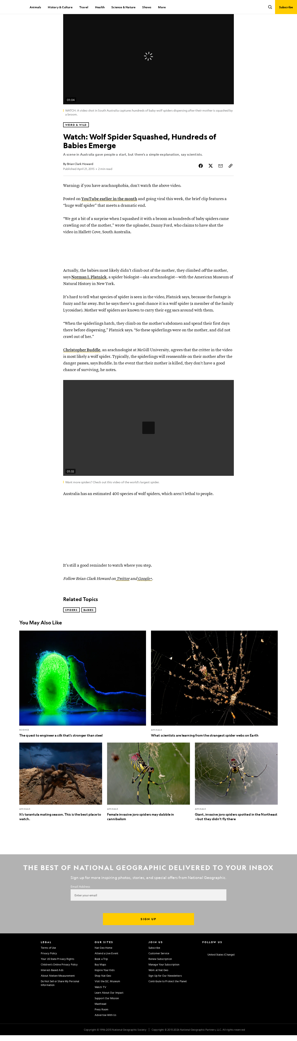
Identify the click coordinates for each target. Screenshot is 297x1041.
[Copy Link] (230, 179)
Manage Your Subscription (163, 978)
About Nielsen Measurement (58, 989)
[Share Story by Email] (220, 179)
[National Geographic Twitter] (220, 961)
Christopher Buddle (81, 364)
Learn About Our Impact (109, 1006)
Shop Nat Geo (103, 989)
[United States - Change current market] (218, 968)
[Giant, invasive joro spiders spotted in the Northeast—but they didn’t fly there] (236, 796)
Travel (83, 7)
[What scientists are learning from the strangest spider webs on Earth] (214, 698)
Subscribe (154, 961)
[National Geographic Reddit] (252, 961)
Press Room (101, 1023)
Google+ (144, 593)
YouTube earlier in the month (109, 213)
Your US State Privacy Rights (57, 973)
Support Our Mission (107, 1012)
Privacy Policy (49, 967)
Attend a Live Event (106, 967)
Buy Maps (100, 978)
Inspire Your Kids (105, 984)
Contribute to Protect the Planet (167, 995)
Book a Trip (101, 973)
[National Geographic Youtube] (228, 961)
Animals (35, 7)
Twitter (122, 593)
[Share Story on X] (210, 179)
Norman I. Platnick (89, 291)
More (162, 7)
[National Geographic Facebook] (212, 961)
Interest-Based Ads (52, 984)
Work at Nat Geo (158, 984)
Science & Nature (123, 7)
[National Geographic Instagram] (203, 961)
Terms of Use (48, 961)
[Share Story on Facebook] (200, 179)
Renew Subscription (160, 973)
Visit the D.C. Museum (107, 995)
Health (100, 7)
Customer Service (158, 967)
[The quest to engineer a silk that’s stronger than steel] (82, 698)
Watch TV (100, 1001)
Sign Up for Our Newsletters (165, 989)
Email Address (80, 900)
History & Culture (60, 7)
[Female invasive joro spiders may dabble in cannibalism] (148, 796)
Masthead (100, 1017)
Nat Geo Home (103, 961)
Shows (146, 7)
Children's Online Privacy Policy (59, 978)
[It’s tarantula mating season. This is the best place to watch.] (60, 796)
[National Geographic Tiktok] (244, 961)
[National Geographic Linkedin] (236, 961)
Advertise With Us (105, 1029)
